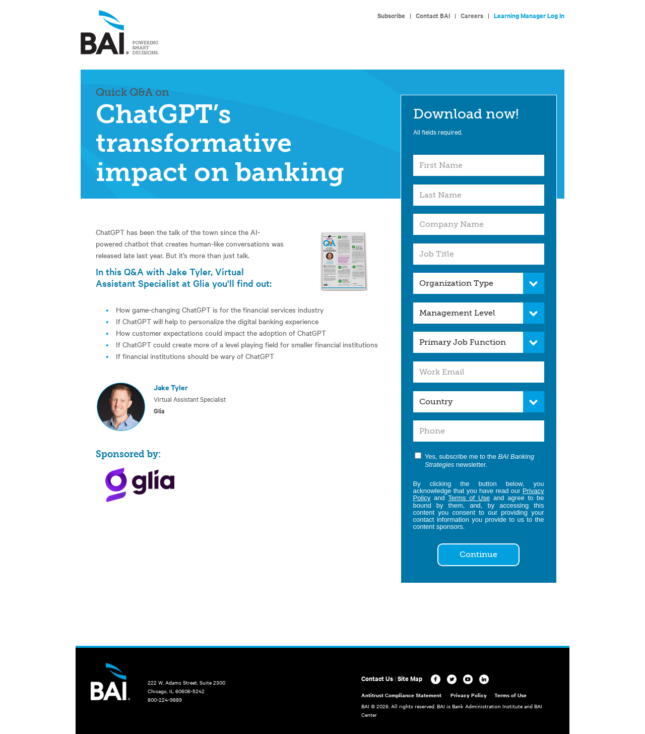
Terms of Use (469, 498)
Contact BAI (433, 15)
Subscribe (391, 15)
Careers (472, 15)
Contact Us (377, 678)
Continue (478, 554)
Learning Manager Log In (529, 15)
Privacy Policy (468, 695)
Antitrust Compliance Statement (401, 695)
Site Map (410, 678)
